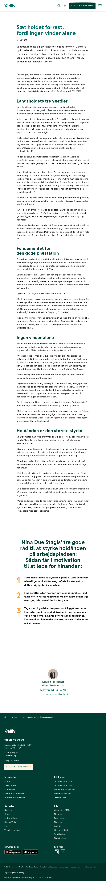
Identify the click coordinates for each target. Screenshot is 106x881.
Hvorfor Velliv (10, 822)
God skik (57, 826)
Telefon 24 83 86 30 (53, 689)
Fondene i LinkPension (14, 793)
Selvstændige (60, 797)
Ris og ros (58, 822)
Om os (7, 814)
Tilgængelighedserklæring (14, 872)
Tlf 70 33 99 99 (14, 740)
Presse (7, 826)
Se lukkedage (60, 834)
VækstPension (10, 785)
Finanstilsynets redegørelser (69, 867)
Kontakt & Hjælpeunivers (82, 6)
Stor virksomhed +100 (63, 785)
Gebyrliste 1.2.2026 (62, 810)
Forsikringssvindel (89, 867)
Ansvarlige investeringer (15, 797)
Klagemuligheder (61, 830)
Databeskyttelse (32, 867)
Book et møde (60, 818)
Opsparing (8, 781)
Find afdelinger (60, 838)
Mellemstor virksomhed (64, 789)
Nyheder (14, 717)
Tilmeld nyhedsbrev (13, 830)
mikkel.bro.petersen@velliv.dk (53, 694)
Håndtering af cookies (48, 867)
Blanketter (58, 814)
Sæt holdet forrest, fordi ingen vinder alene (38, 717)
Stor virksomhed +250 (63, 781)
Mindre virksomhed (62, 793)
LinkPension (9, 789)
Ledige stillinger (11, 818)
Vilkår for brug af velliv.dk (13, 867)
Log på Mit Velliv (11, 760)
